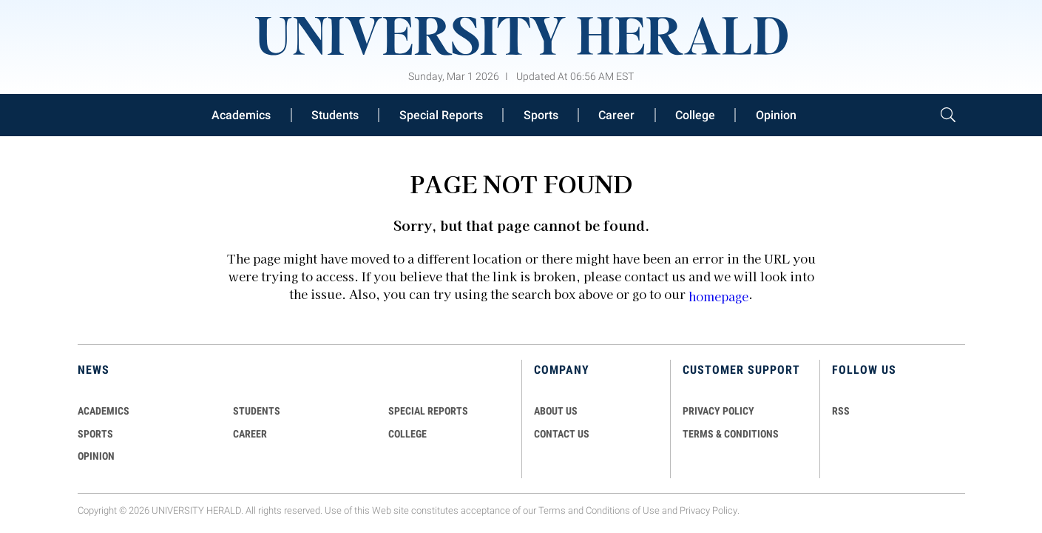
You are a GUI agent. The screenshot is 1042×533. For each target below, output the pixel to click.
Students (335, 115)
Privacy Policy (708, 510)
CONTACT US (561, 434)
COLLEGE (407, 434)
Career (616, 115)
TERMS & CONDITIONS (731, 434)
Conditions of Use (623, 510)
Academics (241, 115)
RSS (841, 411)
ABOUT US (556, 411)
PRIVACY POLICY (718, 411)
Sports (541, 115)
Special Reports (441, 115)
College (695, 115)
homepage (718, 296)
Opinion (776, 115)
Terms (552, 510)
